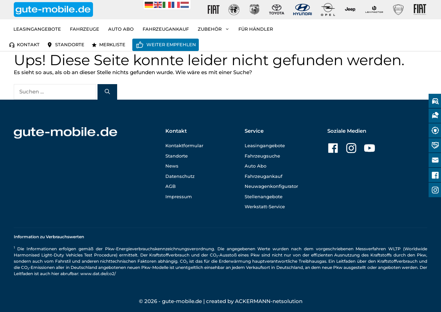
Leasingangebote (37, 29)
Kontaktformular (184, 145)
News (171, 166)
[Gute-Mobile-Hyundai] (302, 9)
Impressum (178, 196)
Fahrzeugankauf (166, 29)
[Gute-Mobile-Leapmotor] (374, 9)
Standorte (69, 44)
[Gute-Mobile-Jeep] (350, 9)
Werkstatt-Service (265, 206)
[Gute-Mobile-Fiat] (213, 9)
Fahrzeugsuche (262, 156)
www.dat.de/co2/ (98, 273)
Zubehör (216, 29)
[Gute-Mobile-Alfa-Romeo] (234, 9)
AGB (170, 186)
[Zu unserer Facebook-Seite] (333, 148)
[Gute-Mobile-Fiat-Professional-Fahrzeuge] (418, 9)
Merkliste (112, 44)
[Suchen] (107, 92)
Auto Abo (121, 29)
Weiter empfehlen (171, 44)
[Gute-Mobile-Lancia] (398, 9)
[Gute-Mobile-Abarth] (254, 9)
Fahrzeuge (84, 29)
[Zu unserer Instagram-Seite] (351, 148)
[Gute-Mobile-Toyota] (276, 9)
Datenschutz (180, 176)
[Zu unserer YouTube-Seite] (369, 148)
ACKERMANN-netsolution (268, 301)
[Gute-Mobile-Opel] (328, 9)
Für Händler (255, 29)
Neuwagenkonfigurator (271, 186)
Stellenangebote (264, 196)
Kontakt (28, 44)
